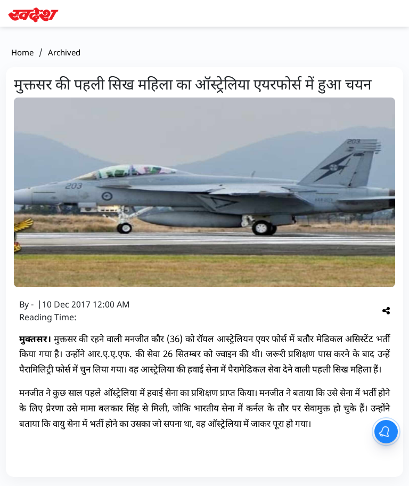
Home (22, 52)
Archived (64, 52)
